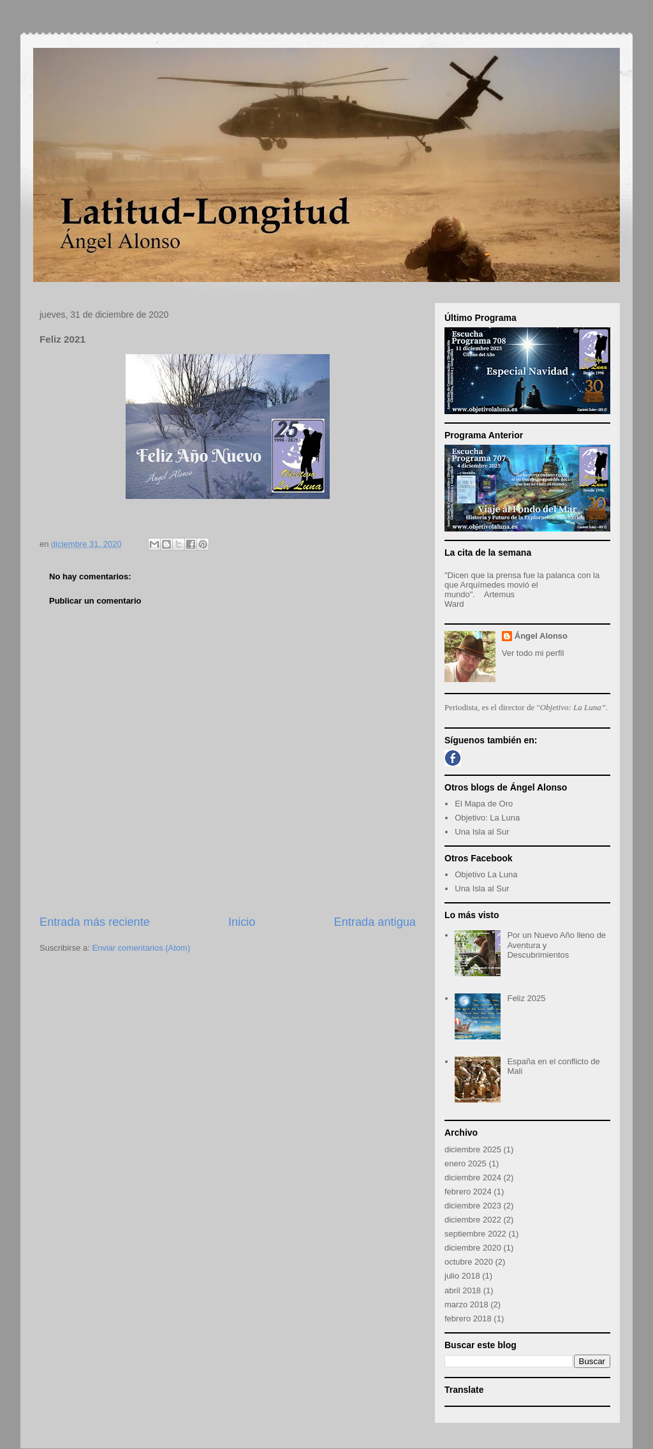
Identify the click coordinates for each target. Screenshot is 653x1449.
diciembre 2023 (472, 1205)
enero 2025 (465, 1163)
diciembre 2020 (472, 1247)
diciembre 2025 (472, 1149)
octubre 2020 (468, 1262)
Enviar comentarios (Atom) (141, 948)
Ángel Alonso (541, 636)
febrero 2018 (468, 1318)
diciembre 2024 (472, 1177)
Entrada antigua (375, 922)
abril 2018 (462, 1290)
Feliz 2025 (526, 998)
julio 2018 (462, 1276)
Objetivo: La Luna (487, 817)
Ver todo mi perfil (533, 653)
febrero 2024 (468, 1191)
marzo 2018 (466, 1304)
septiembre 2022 (475, 1233)
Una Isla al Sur (482, 831)
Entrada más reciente (95, 922)
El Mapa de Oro (484, 803)
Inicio (241, 922)
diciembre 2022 (472, 1219)
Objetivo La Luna (486, 874)
